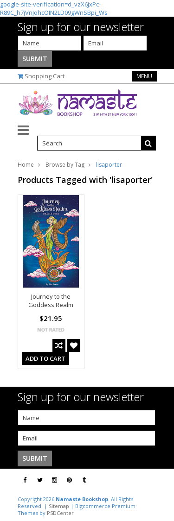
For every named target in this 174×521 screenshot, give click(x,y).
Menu (144, 76)
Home (26, 165)
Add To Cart (45, 358)
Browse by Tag (64, 165)
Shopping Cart (44, 76)
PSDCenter (60, 512)
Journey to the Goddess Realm (50, 300)
